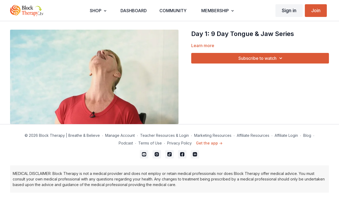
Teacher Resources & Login (164, 135)
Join (315, 10)
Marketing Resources (212, 135)
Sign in (289, 10)
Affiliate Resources (253, 135)
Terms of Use (150, 143)
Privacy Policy (179, 143)
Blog (307, 135)
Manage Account (120, 135)
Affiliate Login (286, 135)
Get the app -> (209, 143)
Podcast (126, 143)
